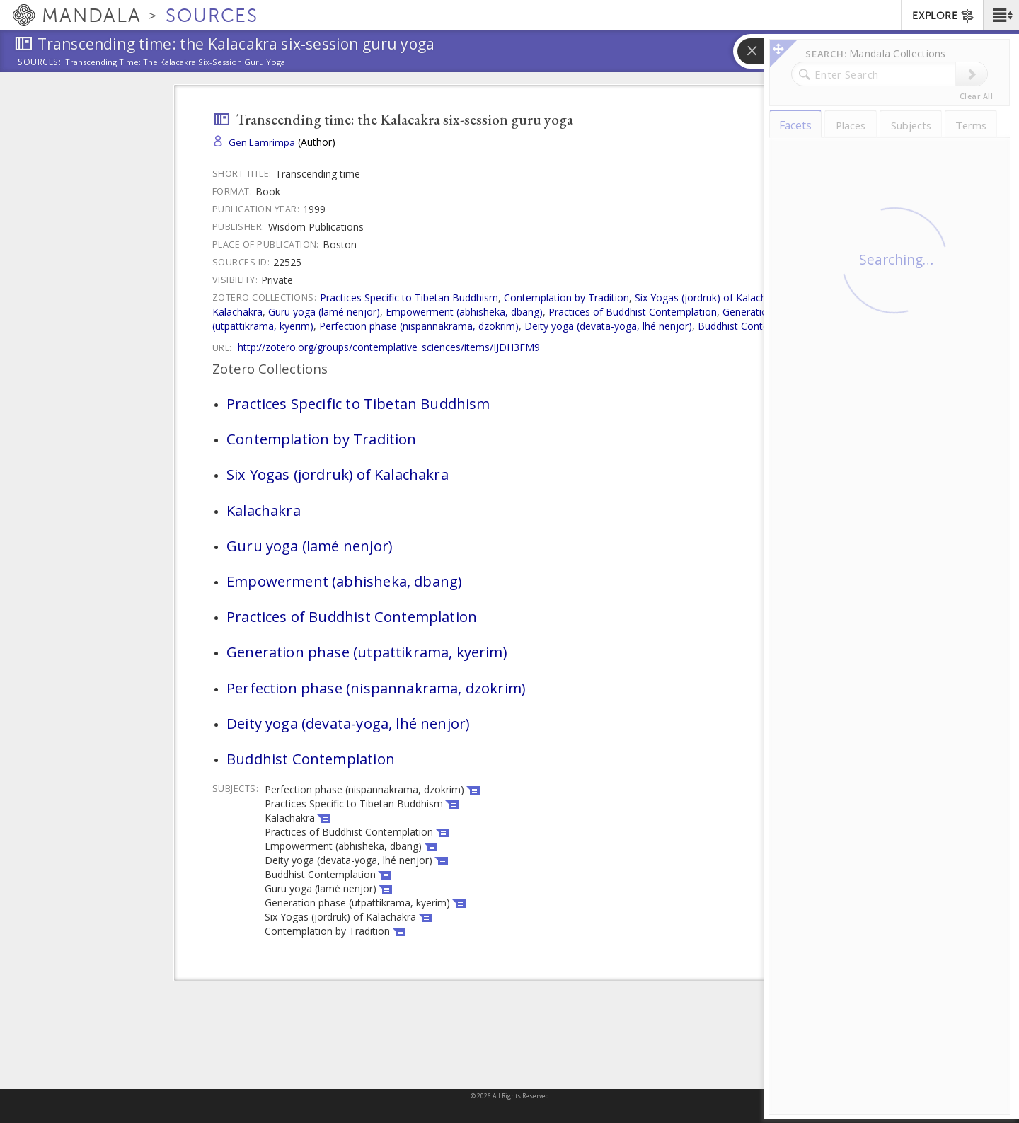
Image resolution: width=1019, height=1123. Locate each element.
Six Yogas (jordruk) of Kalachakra (710, 297)
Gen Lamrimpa (262, 142)
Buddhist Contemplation (753, 326)
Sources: (40, 63)
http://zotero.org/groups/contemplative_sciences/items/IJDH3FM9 (389, 347)
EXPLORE (943, 16)
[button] (1001, 15)
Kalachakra (237, 311)
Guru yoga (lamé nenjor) (324, 311)
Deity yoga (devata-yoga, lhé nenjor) (608, 326)
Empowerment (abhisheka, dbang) (464, 311)
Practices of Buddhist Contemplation (632, 311)
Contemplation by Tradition (566, 297)
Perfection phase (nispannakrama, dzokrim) (419, 326)
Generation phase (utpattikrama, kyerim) (366, 652)
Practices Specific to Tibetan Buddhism (409, 297)
